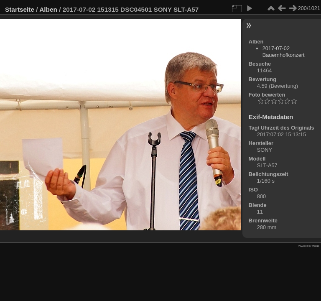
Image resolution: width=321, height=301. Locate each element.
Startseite (19, 9)
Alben (48, 9)
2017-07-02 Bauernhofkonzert (283, 51)
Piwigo (315, 246)
